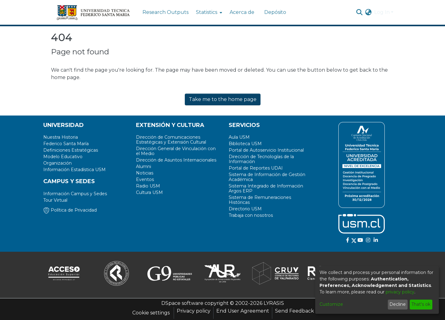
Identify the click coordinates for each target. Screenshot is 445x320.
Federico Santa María (66, 143)
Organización (57, 163)
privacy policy (400, 292)
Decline (397, 304)
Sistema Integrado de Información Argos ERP (266, 188)
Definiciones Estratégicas (70, 150)
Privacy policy (193, 311)
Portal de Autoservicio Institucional (266, 150)
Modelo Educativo (63, 156)
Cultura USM (149, 192)
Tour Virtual (55, 200)
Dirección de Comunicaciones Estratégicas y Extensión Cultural (171, 139)
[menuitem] (208, 12)
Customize (331, 304)
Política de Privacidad (70, 210)
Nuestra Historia (60, 137)
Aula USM (239, 137)
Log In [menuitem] (382, 12)
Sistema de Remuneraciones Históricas (260, 200)
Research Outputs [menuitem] (165, 12)
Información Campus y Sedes (75, 193)
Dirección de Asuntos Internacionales (176, 160)
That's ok (420, 304)
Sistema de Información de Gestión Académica (267, 177)
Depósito (275, 12)
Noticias (144, 173)
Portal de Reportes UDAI (256, 168)
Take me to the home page (222, 99)
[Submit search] (359, 12)
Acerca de (242, 12)
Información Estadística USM (74, 169)
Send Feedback (294, 311)
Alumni (143, 166)
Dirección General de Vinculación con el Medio (176, 151)
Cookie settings (151, 313)
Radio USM (148, 186)
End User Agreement (242, 311)
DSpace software (182, 303)
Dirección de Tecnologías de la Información (261, 159)
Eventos (145, 179)
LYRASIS (274, 303)
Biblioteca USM (245, 143)
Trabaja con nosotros (251, 215)
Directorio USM (245, 209)
